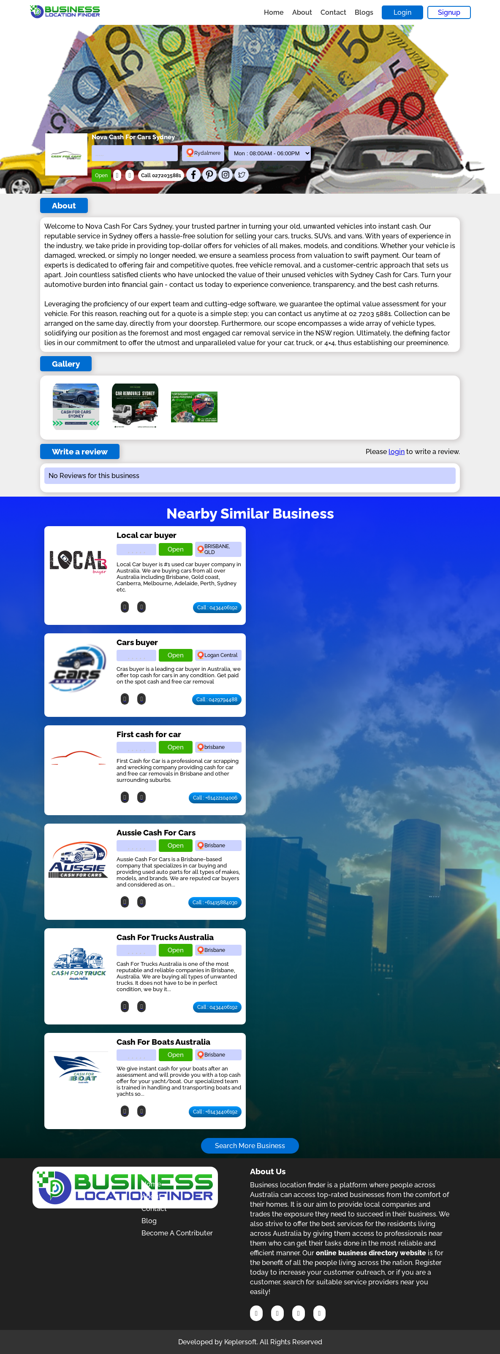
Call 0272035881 (161, 175)
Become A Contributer (177, 1233)
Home (274, 12)
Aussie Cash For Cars (156, 832)
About (302, 12)
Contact (333, 12)
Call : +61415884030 (215, 902)
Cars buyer (137, 642)
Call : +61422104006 (215, 798)
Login (402, 12)
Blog (149, 1221)
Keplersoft (240, 1342)
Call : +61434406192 (215, 1112)
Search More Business (250, 1146)
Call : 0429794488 (216, 700)
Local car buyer (147, 535)
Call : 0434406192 (217, 608)
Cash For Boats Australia (163, 1041)
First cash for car (149, 734)
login (397, 452)
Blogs (364, 12)
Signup (449, 12)
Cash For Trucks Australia (165, 937)
